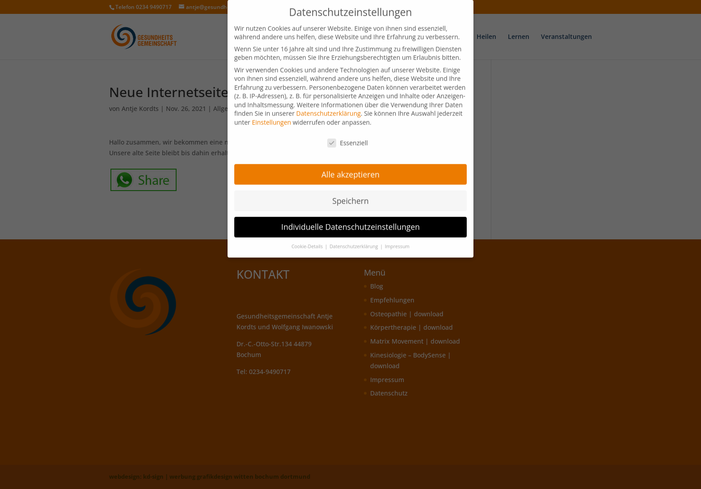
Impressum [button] (397, 242)
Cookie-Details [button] (307, 242)
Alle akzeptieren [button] (350, 170)
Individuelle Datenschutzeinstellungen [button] (350, 222)
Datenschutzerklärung (328, 109)
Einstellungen (271, 118)
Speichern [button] (350, 196)
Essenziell (347, 138)
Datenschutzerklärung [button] (354, 242)
